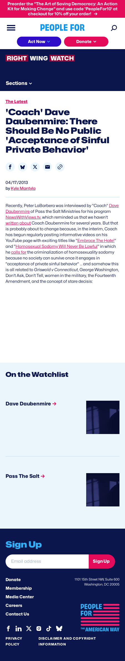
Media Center (20, 596)
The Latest (16, 101)
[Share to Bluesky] (22, 166)
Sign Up (101, 561)
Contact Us (17, 614)
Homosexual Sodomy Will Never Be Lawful (57, 246)
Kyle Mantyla (23, 188)
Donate (13, 579)
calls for (18, 252)
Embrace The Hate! (95, 240)
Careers (14, 605)
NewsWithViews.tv (23, 217)
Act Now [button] (36, 41)
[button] (60, 166)
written (12, 223)
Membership (19, 588)
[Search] (113, 27)
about (25, 223)
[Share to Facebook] (10, 166)
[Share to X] (35, 166)
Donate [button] (83, 41)
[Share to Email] (47, 166)
